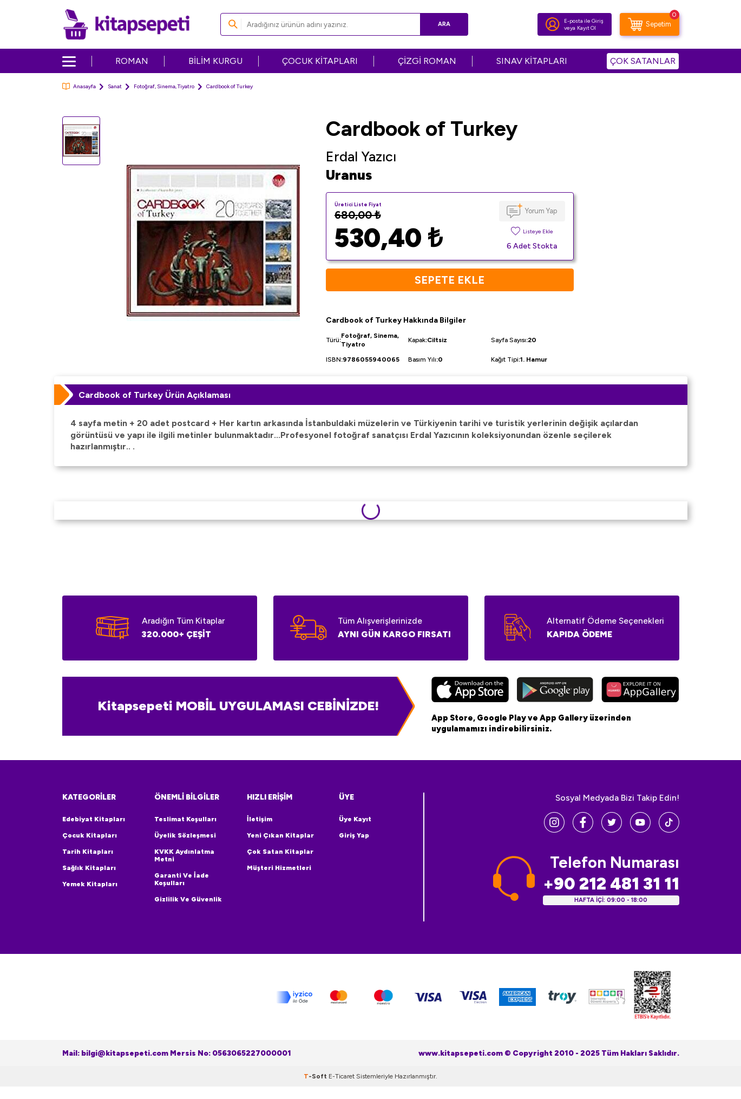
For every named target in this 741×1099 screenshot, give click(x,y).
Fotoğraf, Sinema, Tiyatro (164, 86)
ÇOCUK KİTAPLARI (320, 61)
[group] (213, 242)
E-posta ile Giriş (584, 20)
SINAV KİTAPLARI (531, 61)
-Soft (316, 1076)
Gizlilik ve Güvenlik (188, 899)
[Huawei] (640, 691)
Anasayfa (79, 86)
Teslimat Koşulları (185, 819)
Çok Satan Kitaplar (280, 851)
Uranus (349, 175)
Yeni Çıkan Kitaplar (280, 835)
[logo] (126, 24)
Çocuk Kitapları (89, 835)
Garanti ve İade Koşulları (181, 879)
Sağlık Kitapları (89, 868)
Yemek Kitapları (89, 884)
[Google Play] (555, 691)
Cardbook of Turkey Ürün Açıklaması (154, 395)
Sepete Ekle (449, 279)
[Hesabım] (553, 24)
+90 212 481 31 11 (611, 884)
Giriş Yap (354, 835)
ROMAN (131, 61)
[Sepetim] (649, 24)
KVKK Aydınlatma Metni (184, 855)
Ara (444, 24)
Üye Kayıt (355, 819)
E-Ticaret (342, 1076)
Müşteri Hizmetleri (279, 868)
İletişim (259, 819)
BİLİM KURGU (215, 61)
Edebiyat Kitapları (93, 819)
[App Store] (470, 691)
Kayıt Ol (586, 27)
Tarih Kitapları (87, 851)
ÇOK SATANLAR (643, 61)
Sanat (115, 86)
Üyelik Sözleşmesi (185, 835)
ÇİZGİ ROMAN (427, 61)
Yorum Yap (541, 211)
